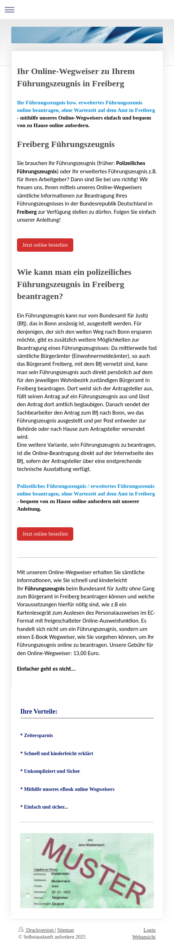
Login (150, 930)
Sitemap (65, 930)
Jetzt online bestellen (45, 245)
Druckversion (36, 930)
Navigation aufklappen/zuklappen (87, 9)
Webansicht (144, 937)
